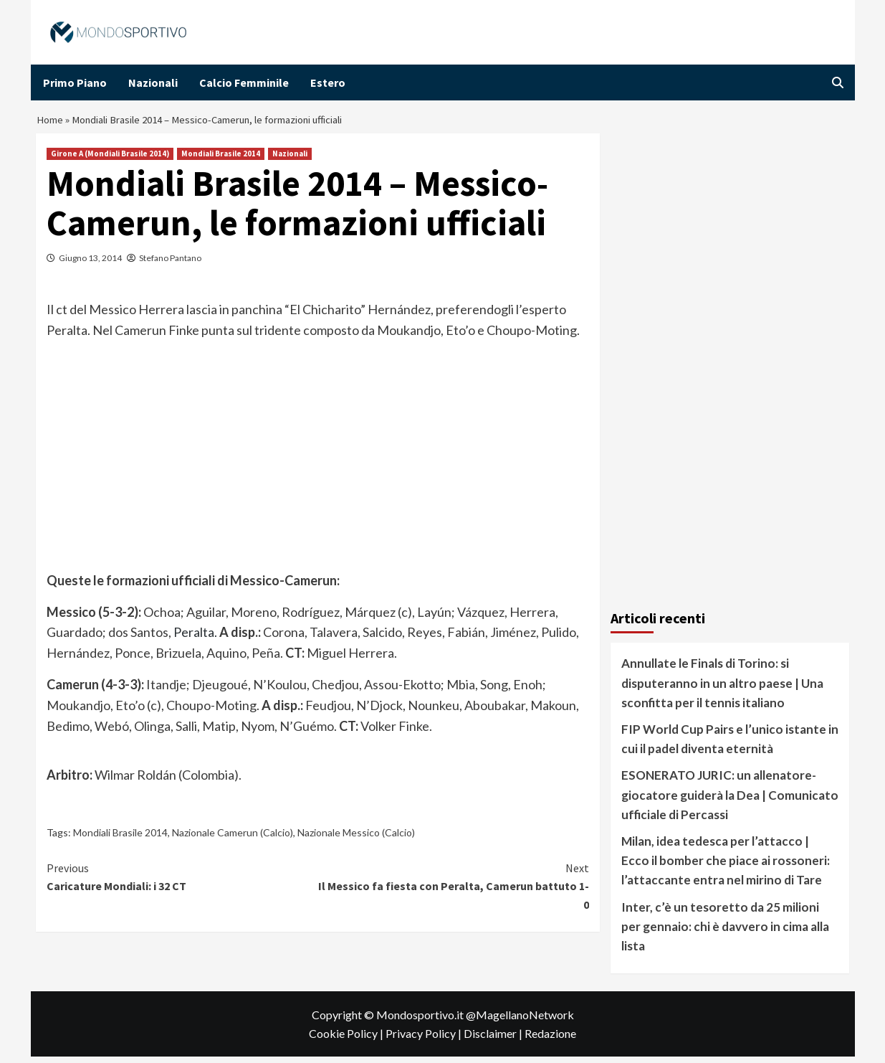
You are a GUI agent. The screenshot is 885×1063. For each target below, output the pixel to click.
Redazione (550, 1040)
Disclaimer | (494, 1040)
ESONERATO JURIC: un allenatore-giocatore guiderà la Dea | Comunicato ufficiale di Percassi (729, 801)
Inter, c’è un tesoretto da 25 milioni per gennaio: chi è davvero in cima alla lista (725, 932)
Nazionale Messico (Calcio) (356, 839)
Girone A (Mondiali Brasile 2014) (110, 160)
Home (51, 123)
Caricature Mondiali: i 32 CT (182, 883)
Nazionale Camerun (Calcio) (232, 839)
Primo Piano (75, 82)
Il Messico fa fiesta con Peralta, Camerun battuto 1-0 (454, 892)
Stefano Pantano (170, 264)
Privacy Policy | (425, 1040)
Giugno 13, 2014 (90, 264)
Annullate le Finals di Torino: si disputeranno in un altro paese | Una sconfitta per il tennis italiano (722, 689)
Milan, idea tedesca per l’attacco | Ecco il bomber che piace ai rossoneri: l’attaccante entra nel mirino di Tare (725, 867)
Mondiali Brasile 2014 (220, 160)
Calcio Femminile (244, 82)
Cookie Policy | (347, 1040)
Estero (327, 82)
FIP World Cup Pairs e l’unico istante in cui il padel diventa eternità (729, 745)
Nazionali (153, 82)
